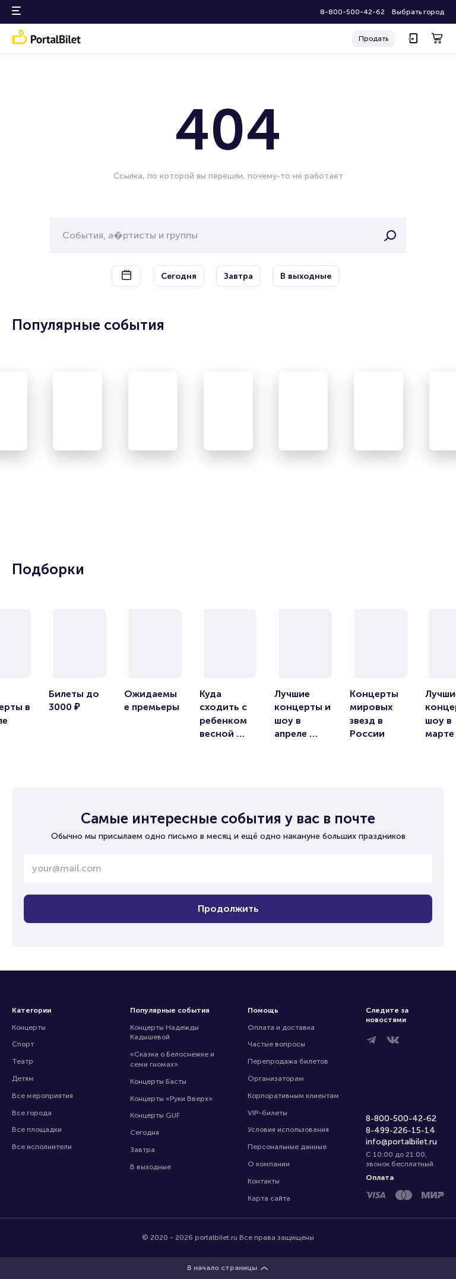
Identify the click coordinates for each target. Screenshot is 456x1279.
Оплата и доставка (281, 1027)
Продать (373, 38)
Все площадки (37, 1129)
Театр (22, 1061)
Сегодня (144, 1132)
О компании (269, 1164)
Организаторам (276, 1078)
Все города (32, 1113)
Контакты (264, 1181)
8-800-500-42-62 (352, 12)
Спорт (23, 1044)
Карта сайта (269, 1198)
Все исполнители (42, 1147)
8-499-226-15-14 (400, 1130)
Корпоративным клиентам (293, 1096)
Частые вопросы (276, 1044)
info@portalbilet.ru (401, 1142)
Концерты (29, 1027)
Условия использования (288, 1129)
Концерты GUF (155, 1115)
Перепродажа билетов (288, 1061)
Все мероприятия (42, 1096)
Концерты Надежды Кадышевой (165, 1032)
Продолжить (228, 908)
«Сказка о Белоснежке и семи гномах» (173, 1059)
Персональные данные (287, 1147)
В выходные (150, 1167)
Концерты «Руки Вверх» (171, 1099)
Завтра (142, 1150)
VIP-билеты (267, 1113)
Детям (23, 1078)
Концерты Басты (158, 1081)
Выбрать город (418, 12)
